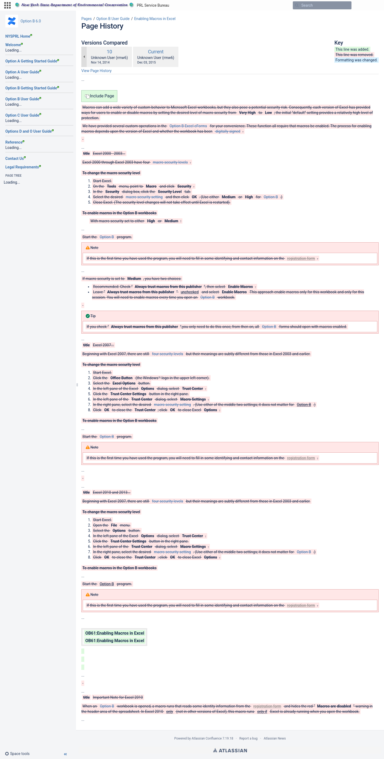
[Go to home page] (92, 5)
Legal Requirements (23, 167)
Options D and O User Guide (29, 131)
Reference (14, 142)
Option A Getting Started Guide (32, 61)
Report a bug (248, 738)
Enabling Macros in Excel (154, 19)
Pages (86, 19)
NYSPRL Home (18, 36)
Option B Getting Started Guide (32, 88)
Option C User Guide (23, 115)
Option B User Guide (23, 99)
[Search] (297, 5)
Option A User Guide (23, 72)
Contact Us (15, 158)
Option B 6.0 (31, 21)
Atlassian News (275, 738)
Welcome (14, 45)
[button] (7, 5)
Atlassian (230, 750)
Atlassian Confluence (207, 738)
